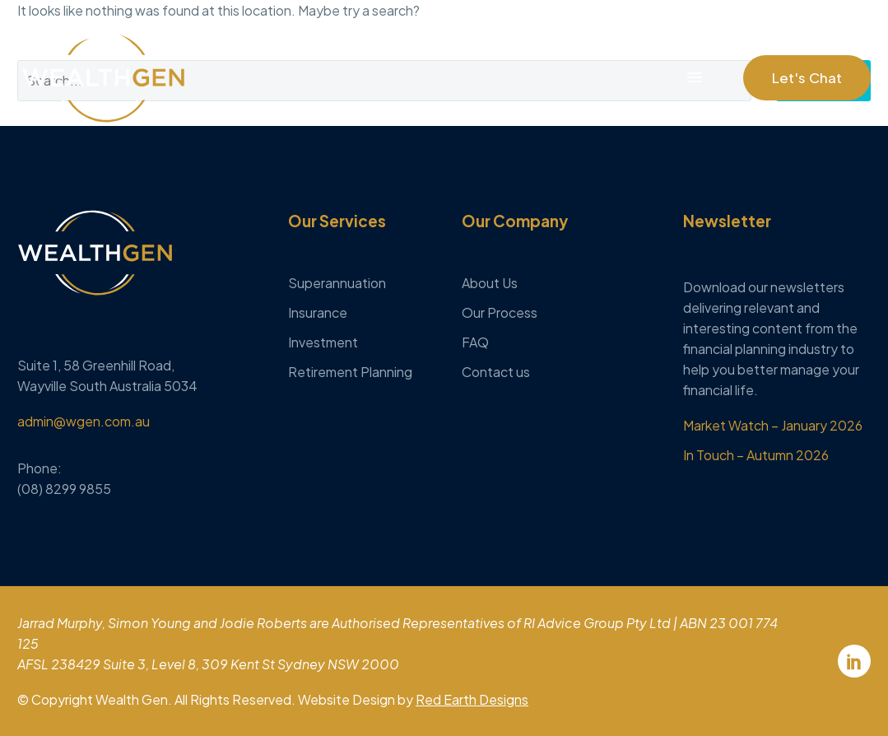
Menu (694, 77)
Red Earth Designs (472, 699)
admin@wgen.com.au (83, 421)
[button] (807, 77)
